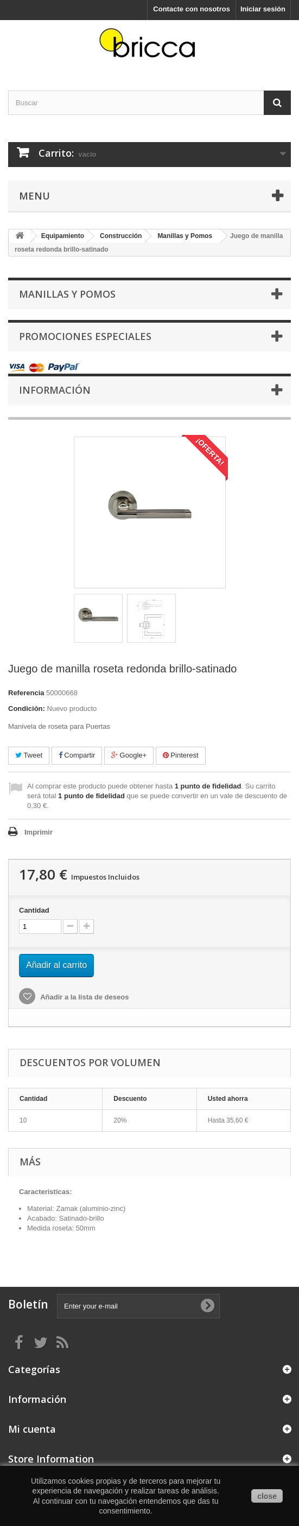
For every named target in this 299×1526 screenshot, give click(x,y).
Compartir (77, 755)
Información (55, 389)
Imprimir (38, 832)
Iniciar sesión (262, 9)
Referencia (26, 693)
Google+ (129, 755)
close (267, 1496)
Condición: (26, 708)
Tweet (28, 755)
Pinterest (181, 755)
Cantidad (34, 910)
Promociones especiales (85, 336)
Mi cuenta (32, 1428)
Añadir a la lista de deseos (84, 997)
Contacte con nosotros (191, 9)
